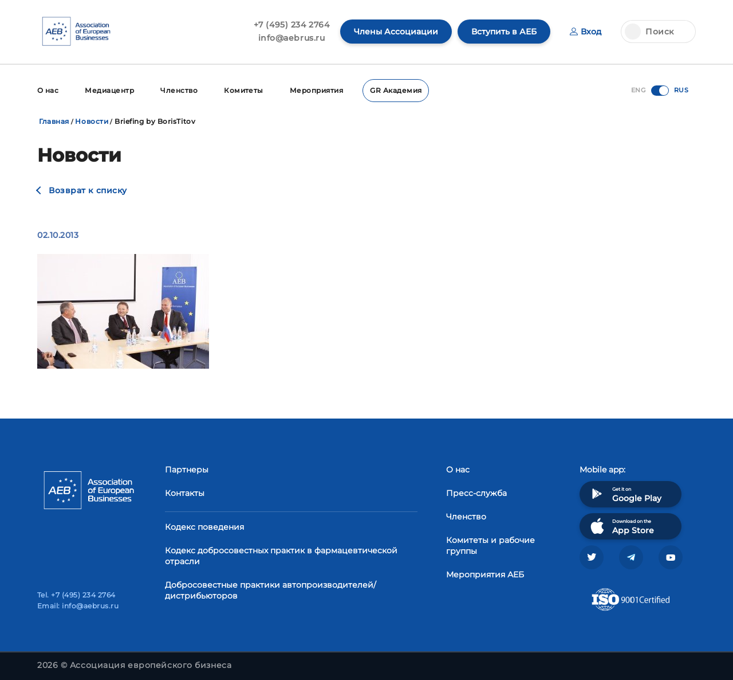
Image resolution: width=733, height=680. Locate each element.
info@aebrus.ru (291, 38)
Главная (54, 121)
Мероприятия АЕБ (485, 574)
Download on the (621, 526)
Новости (91, 121)
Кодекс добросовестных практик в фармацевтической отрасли (281, 555)
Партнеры (186, 469)
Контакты (184, 493)
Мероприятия (316, 90)
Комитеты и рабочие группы (490, 545)
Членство (179, 90)
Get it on (624, 493)
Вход (585, 31)
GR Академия (395, 90)
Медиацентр (109, 90)
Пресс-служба (476, 493)
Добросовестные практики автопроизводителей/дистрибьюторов (270, 590)
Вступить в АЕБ (504, 31)
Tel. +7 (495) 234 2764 (76, 595)
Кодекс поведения (204, 527)
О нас (47, 90)
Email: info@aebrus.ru (78, 605)
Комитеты (243, 90)
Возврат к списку (88, 190)
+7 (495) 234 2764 (292, 24)
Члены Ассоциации (396, 31)
